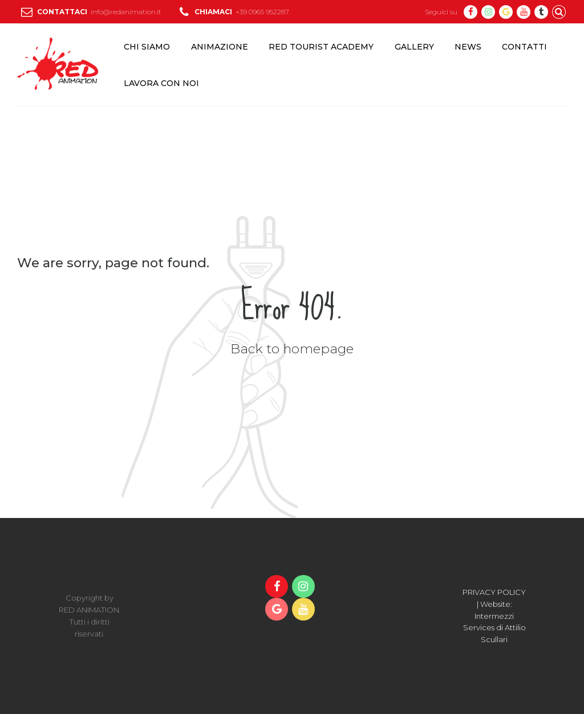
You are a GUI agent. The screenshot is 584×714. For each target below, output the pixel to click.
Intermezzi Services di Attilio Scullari (494, 627)
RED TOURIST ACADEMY (321, 47)
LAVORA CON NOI (161, 83)
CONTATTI (524, 47)
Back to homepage (292, 349)
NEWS (468, 47)
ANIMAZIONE (219, 47)
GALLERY (414, 47)
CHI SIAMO (147, 47)
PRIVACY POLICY (494, 592)
